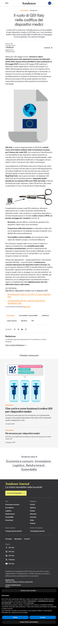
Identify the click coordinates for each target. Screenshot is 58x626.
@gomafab (26, 307)
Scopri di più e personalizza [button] (29, 622)
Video (32, 520)
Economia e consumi (19, 461)
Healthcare (45, 315)
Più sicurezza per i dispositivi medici (22, 433)
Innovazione (11, 315)
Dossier (32, 511)
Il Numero (33, 514)
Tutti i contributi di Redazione (16, 345)
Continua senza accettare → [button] (28, 590)
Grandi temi (9, 520)
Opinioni (33, 508)
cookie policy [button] (30, 603)
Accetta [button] (42, 617)
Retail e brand (35, 465)
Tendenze (10, 559)
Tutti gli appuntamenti (37, 531)
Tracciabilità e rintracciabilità (28, 315)
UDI (32, 321)
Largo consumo (12, 321)
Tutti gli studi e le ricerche (13, 531)
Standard (24, 321)
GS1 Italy (9, 547)
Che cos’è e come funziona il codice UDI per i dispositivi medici (28, 410)
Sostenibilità (29, 469)
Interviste (33, 517)
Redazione (10, 47)
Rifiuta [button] (15, 617)
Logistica (18, 465)
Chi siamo (8, 539)
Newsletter (18, 539)
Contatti (27, 539)
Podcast (33, 523)
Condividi (48, 48)
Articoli (32, 504)
